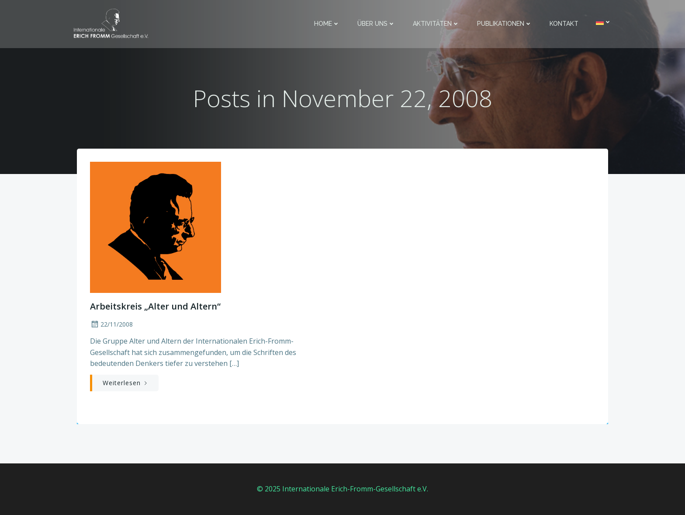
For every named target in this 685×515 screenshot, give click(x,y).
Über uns (376, 23)
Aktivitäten (436, 23)
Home (327, 23)
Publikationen (504, 23)
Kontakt (564, 23)
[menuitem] (604, 22)
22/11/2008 (111, 324)
